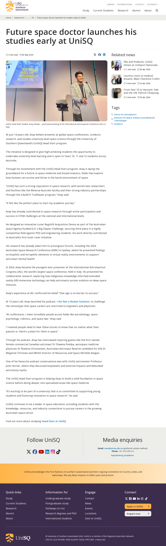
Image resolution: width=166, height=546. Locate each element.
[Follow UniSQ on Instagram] (53, 451)
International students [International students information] (58, 518)
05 (33, 17)
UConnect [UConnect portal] (152, 4)
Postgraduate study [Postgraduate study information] (57, 503)
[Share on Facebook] (100, 54)
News (88, 503)
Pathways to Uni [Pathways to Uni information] (55, 508)
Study (86, 10)
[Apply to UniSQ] (138, 506)
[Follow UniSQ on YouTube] (41, 451)
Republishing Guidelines (122, 455)
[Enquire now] (138, 513)
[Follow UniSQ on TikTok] (58, 451)
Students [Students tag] (118, 124)
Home (8, 17)
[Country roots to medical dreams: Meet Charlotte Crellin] (116, 79)
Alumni (136, 10)
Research (123, 10)
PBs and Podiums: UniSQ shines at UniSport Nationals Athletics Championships (140, 65)
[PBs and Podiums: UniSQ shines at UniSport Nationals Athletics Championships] (116, 65)
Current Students (103, 10)
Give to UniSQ (93, 518)
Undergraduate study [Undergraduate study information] (58, 498)
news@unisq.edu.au (113, 448)
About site (100, 539)
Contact (139, 4)
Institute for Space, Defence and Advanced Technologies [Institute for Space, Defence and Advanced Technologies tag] (134, 119)
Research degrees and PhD (61, 513)
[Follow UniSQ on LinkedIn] (47, 451)
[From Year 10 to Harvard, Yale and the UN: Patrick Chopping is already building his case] (116, 93)
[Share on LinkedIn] (104, 54)
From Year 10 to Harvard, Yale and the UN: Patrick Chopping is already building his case (141, 93)
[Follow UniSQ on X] (29, 451)
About (148, 10)
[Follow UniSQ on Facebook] (35, 451)
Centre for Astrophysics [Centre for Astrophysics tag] (125, 114)
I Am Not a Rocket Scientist (73, 301)
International (125, 4)
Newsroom (19, 17)
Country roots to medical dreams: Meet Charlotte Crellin (142, 77)
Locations (90, 513)
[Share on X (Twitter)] (95, 54)
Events (89, 508)
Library (111, 4)
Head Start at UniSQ (54, 421)
